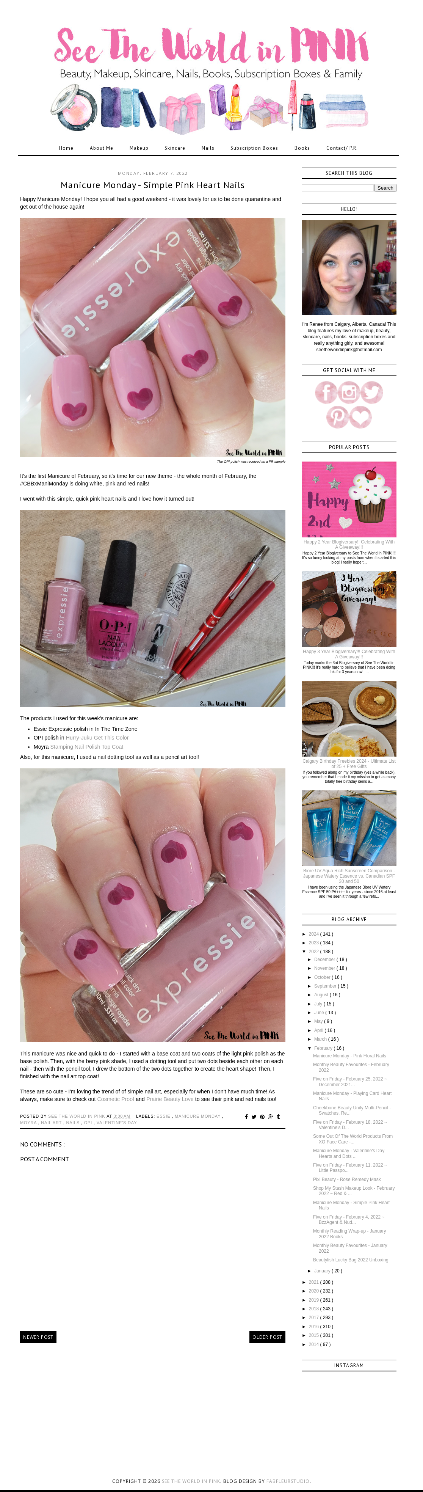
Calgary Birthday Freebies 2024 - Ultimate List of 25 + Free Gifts (348, 764)
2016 (314, 1326)
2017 (314, 1317)
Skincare (174, 148)
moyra (29, 1122)
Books (302, 148)
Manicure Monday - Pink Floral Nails (349, 1056)
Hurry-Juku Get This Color (97, 738)
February (324, 1048)
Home (66, 148)
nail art (52, 1122)
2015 (314, 1335)
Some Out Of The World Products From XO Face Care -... (353, 1139)
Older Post (267, 1337)
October (323, 977)
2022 (314, 951)
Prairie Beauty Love (170, 1099)
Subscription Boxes (254, 148)
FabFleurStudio (288, 1481)
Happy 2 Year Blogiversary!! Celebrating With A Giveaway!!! (349, 544)
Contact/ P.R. (342, 148)
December (325, 959)
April (319, 1030)
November (325, 968)
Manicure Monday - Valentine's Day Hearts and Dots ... (348, 1153)
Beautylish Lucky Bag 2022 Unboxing (351, 1260)
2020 (314, 1291)
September (326, 986)
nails (73, 1122)
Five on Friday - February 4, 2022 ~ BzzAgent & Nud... (348, 1219)
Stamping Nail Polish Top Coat (86, 747)
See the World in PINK (191, 1481)
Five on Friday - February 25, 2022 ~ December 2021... (350, 1081)
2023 (314, 942)
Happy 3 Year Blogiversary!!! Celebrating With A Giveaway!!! (349, 654)
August (322, 994)
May (319, 1021)
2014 (314, 1344)
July (319, 1004)
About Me (101, 148)
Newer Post (38, 1337)
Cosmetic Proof (115, 1099)
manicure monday (198, 1116)
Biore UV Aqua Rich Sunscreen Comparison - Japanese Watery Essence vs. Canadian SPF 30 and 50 (349, 876)
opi (89, 1122)
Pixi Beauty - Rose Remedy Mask (347, 1179)
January (323, 1271)
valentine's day (117, 1122)
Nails (208, 148)
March (321, 1039)
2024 (314, 934)
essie (164, 1116)
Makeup (139, 148)
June (319, 1012)
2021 (314, 1282)
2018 (314, 1308)
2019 (314, 1300)
